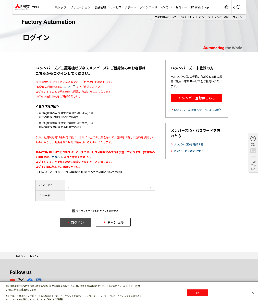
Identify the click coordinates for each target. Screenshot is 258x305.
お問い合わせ (187, 15)
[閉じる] (252, 292)
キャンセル (115, 222)
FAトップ (21, 255)
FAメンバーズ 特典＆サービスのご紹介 (197, 110)
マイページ (204, 15)
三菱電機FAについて (165, 15)
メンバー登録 (221, 15)
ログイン (237, 15)
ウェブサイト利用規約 (52, 299)
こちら (69, 87)
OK (197, 292)
